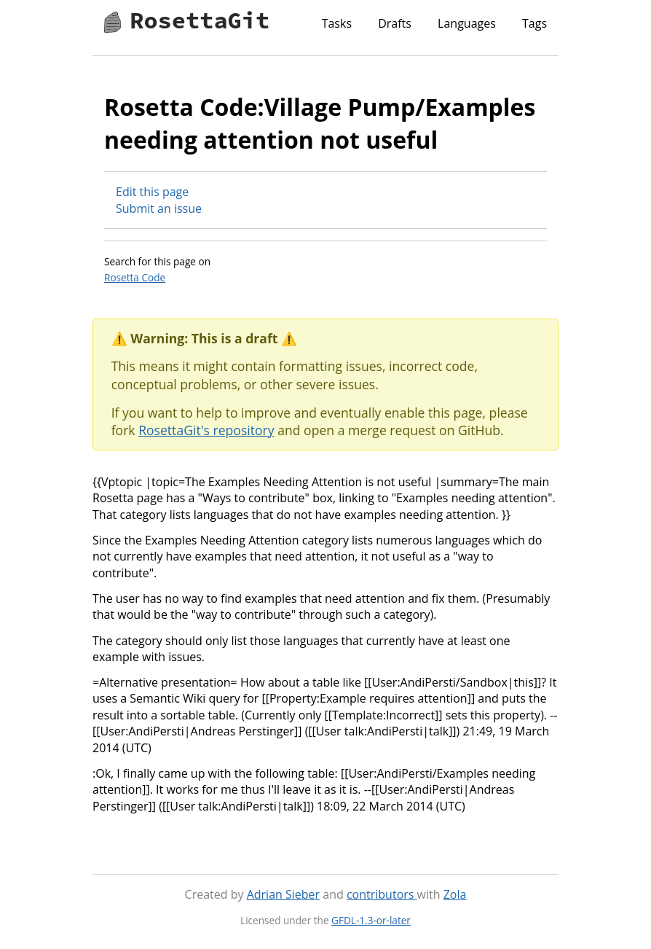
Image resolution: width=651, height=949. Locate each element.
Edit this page (152, 192)
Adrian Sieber (283, 894)
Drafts (394, 23)
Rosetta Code (134, 277)
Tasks (337, 23)
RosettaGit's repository (206, 430)
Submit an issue (159, 208)
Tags (534, 23)
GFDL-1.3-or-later (371, 920)
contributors (382, 894)
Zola (455, 894)
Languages (467, 23)
